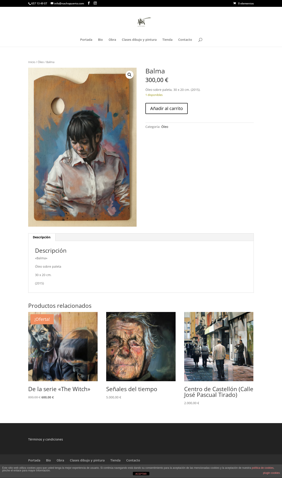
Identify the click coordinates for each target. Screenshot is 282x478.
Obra (112, 40)
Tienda (167, 40)
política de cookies (263, 467)
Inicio (31, 62)
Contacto (185, 40)
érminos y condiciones (46, 439)
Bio (100, 40)
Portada (86, 40)
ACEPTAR (141, 473)
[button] (130, 75)
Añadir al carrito (166, 108)
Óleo (41, 62)
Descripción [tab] (41, 237)
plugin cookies (271, 472)
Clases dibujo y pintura (139, 40)
